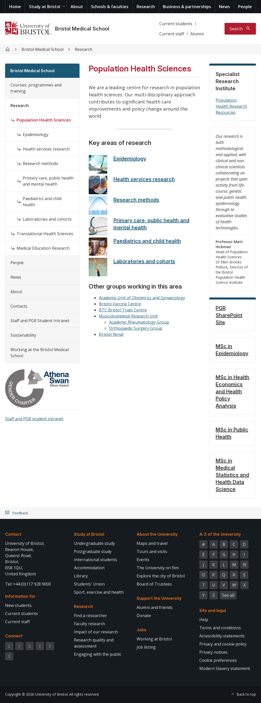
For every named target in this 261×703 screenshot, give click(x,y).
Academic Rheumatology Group (139, 322)
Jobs (141, 629)
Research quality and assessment (93, 643)
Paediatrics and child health (42, 201)
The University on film (158, 568)
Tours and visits (152, 551)
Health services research (46, 149)
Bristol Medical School (82, 29)
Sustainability (23, 335)
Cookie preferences (218, 660)
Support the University (159, 598)
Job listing (146, 647)
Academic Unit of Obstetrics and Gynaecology (142, 298)
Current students (175, 23)
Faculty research (89, 623)
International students (95, 559)
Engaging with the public (97, 654)
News (224, 6)
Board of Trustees (154, 584)
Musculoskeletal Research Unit (128, 316)
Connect (13, 635)
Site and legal (212, 610)
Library (81, 576)
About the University (157, 534)
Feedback (20, 513)
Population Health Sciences (44, 120)
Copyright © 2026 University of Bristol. (36, 694)
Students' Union (89, 584)
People (245, 6)
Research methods (40, 163)
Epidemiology (35, 134)
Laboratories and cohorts (47, 219)
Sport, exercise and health (99, 592)
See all (228, 595)
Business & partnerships (187, 6)
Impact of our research (96, 632)
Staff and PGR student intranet (34, 419)
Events (143, 559)
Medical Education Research (43, 248)
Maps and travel (152, 543)
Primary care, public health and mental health (48, 181)
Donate (144, 615)
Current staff (171, 34)
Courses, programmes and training (35, 88)
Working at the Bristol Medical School (39, 352)
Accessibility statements (222, 636)
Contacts (18, 306)
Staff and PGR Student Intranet (39, 320)
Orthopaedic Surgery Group (135, 328)
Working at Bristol (154, 639)
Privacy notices (213, 652)
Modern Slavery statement (224, 668)
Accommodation (89, 568)
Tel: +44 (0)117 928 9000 (28, 584)
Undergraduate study (94, 543)
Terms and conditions (220, 628)
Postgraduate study (93, 551)
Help (203, 619)
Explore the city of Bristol (161, 576)
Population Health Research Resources (231, 106)
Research (146, 6)
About (77, 6)
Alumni (197, 34)
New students (18, 605)
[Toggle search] (240, 29)
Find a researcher (90, 615)
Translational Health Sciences (45, 233)
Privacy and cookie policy (222, 644)
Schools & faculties (109, 6)
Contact (13, 534)
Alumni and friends (155, 607)
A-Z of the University (220, 534)
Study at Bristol (44, 6)
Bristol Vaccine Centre (120, 304)
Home (15, 6)
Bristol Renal (111, 334)
